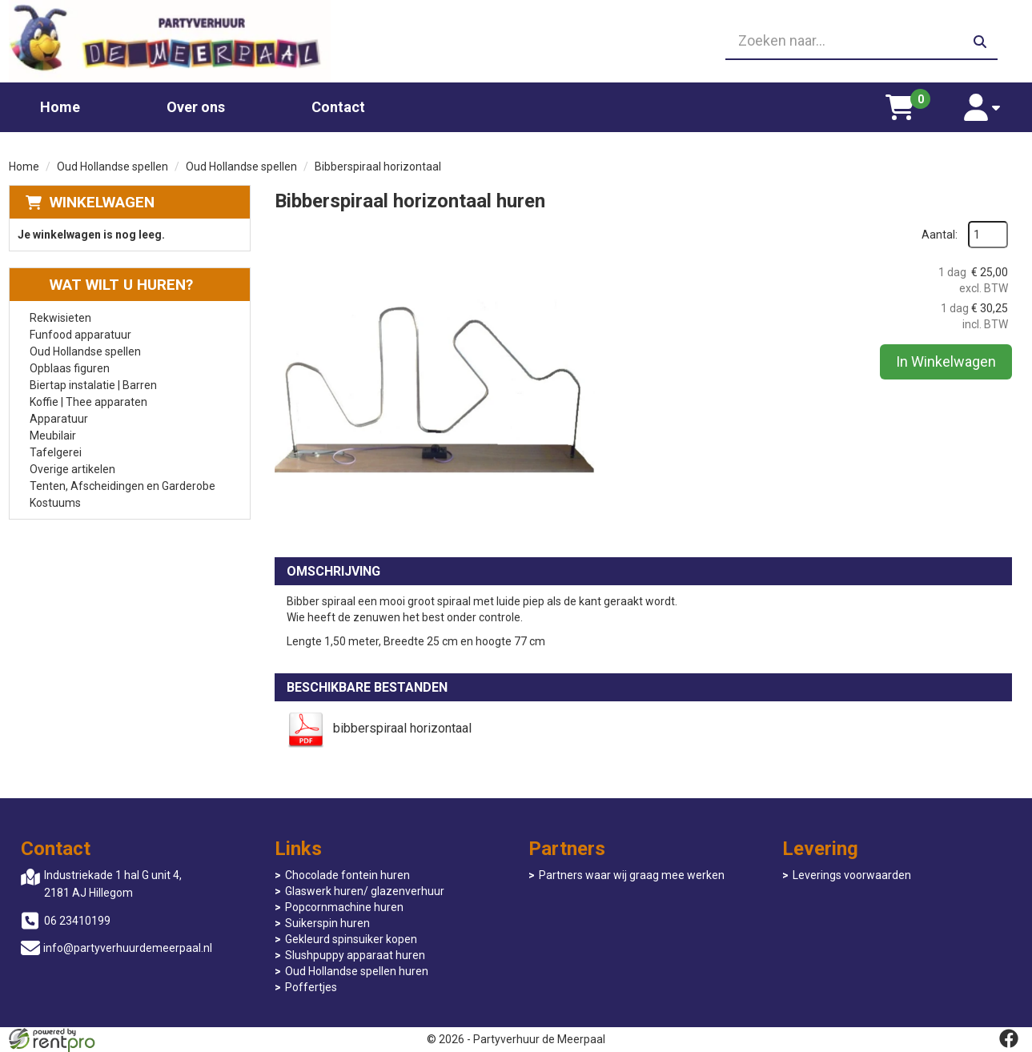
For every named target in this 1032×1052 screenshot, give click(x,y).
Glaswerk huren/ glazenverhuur (364, 891)
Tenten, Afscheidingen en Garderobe (122, 486)
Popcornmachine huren (344, 907)
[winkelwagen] (900, 107)
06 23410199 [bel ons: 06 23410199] (77, 920)
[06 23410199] (516, 41)
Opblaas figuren (70, 368)
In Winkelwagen (946, 361)
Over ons (196, 106)
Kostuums (55, 502)
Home (60, 106)
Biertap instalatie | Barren (93, 385)
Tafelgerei (56, 452)
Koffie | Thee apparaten (88, 402)
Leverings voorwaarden (852, 875)
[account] (983, 107)
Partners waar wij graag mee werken (632, 875)
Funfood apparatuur (80, 334)
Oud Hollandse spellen (112, 166)
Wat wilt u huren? (109, 284)
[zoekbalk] (861, 41)
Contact (338, 106)
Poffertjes (311, 987)
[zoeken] (980, 41)
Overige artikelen (72, 469)
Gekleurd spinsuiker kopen (351, 939)
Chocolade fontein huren (347, 875)
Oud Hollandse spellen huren (356, 971)
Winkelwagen (102, 202)
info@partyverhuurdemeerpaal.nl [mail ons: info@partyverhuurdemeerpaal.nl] (127, 948)
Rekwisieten (60, 317)
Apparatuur (59, 418)
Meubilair (53, 435)
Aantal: (940, 234)
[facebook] (1008, 1038)
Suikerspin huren (327, 923)
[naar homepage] (170, 41)
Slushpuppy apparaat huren (355, 955)
